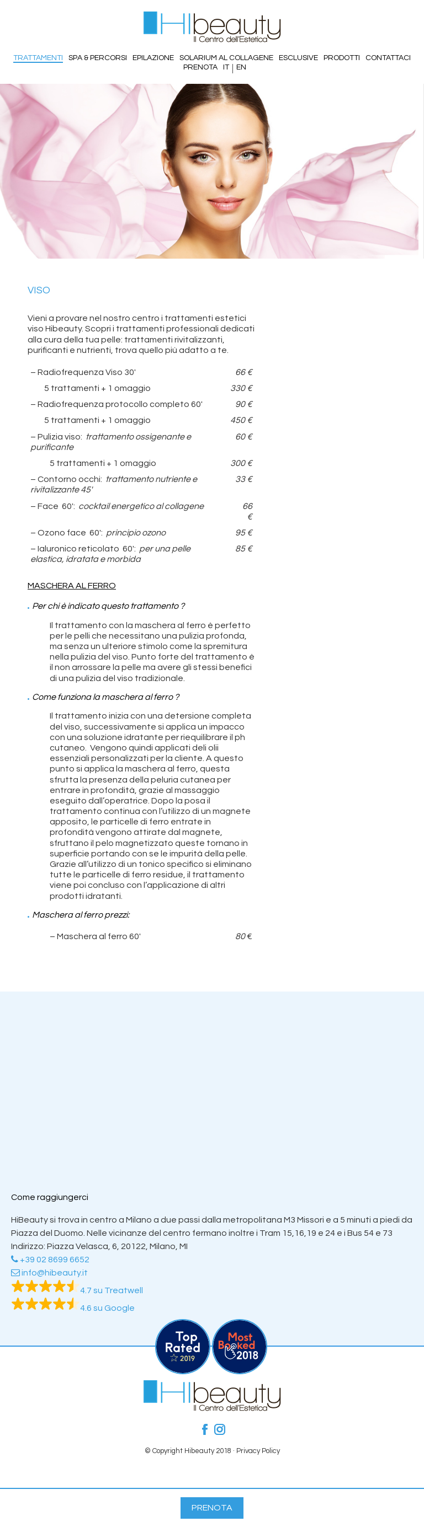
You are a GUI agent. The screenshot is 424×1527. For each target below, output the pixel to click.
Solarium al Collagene (226, 58)
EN (241, 67)
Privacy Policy (258, 1451)
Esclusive (298, 58)
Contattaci (388, 58)
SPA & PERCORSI (97, 58)
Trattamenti (38, 58)
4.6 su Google (73, 1308)
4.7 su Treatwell (77, 1290)
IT (226, 67)
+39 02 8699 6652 (50, 1259)
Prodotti (342, 58)
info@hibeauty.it (49, 1272)
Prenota (200, 67)
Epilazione (153, 58)
